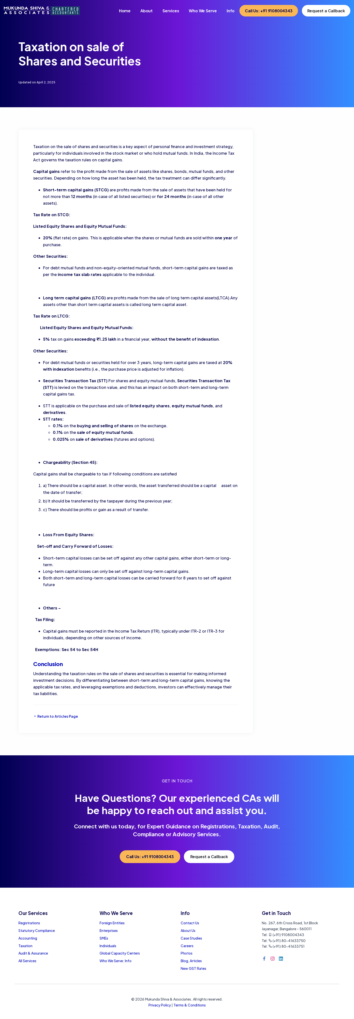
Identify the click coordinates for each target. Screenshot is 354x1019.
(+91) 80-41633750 (287, 940)
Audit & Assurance (33, 953)
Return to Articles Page (55, 716)
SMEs (104, 938)
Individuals (108, 945)
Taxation (25, 945)
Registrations (29, 923)
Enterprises (109, 930)
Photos (186, 953)
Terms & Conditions (190, 1005)
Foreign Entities (112, 923)
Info (231, 10)
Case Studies (191, 938)
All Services (27, 960)
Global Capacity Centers (120, 953)
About (146, 10)
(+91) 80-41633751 (286, 946)
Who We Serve (203, 10)
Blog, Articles (191, 960)
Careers (187, 945)
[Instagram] (272, 958)
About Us (188, 930)
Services (170, 10)
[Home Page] (42, 10)
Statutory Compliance (36, 930)
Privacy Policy (159, 1005)
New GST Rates (193, 968)
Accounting (27, 938)
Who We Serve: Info (116, 960)
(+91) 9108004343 (286, 934)
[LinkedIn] (281, 958)
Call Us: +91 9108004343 (268, 10)
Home (125, 10)
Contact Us (190, 923)
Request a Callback (326, 10)
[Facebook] (264, 958)
